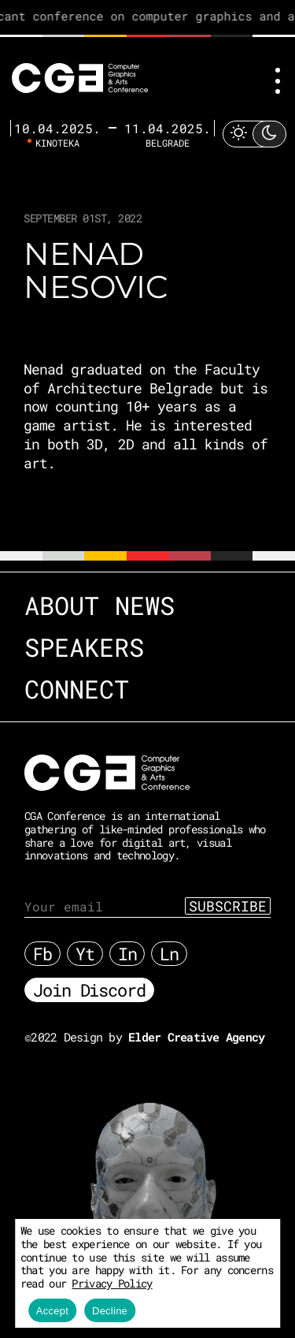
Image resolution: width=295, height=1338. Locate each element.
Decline (109, 1311)
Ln (169, 953)
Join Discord (89, 990)
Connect (76, 689)
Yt (85, 953)
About (61, 605)
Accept (52, 1311)
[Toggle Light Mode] (254, 134)
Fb (42, 953)
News (145, 605)
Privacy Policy (112, 1283)
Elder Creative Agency (196, 1037)
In (127, 953)
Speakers (84, 647)
